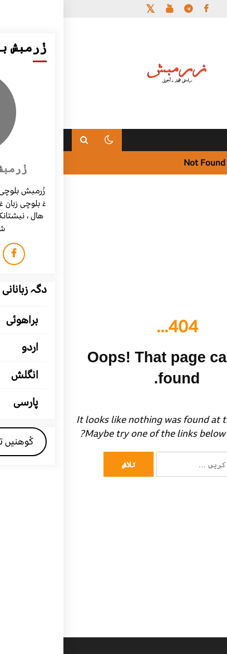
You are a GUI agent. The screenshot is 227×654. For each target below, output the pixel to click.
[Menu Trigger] (200, 23)
